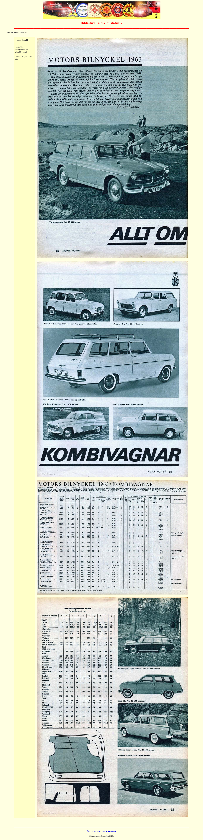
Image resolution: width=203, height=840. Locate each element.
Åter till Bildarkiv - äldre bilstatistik (101, 832)
